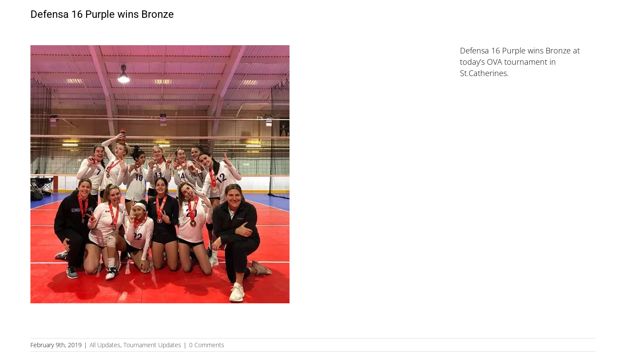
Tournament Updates (152, 345)
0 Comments (206, 345)
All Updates (105, 345)
